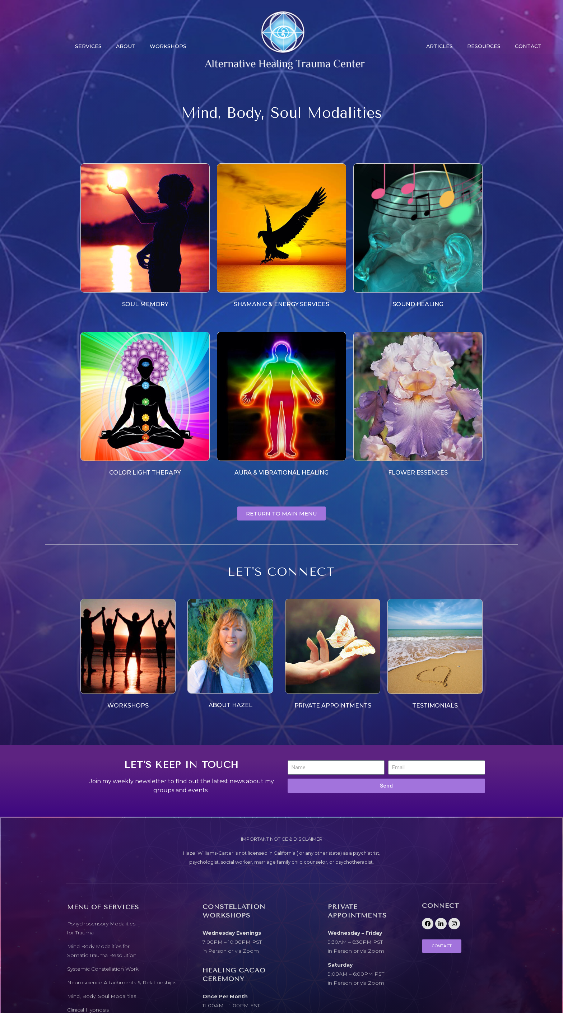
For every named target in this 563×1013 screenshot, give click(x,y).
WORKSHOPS (127, 705)
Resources (484, 46)
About (125, 46)
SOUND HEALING (417, 304)
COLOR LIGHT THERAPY (145, 472)
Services (88, 46)
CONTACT (528, 46)
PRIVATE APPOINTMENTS (332, 705)
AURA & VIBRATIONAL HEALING (281, 472)
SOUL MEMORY (145, 304)
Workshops (168, 46)
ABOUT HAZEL (230, 705)
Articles (439, 46)
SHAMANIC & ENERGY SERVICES (281, 304)
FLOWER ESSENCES (418, 472)
